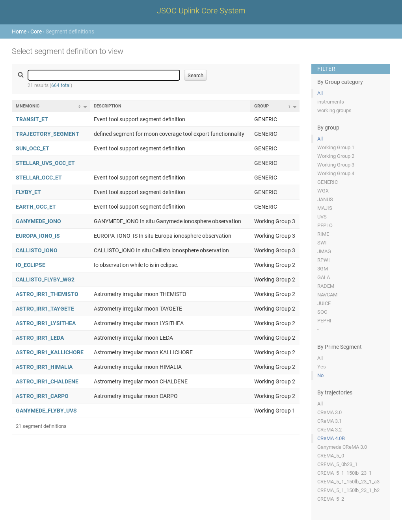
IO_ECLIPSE (30, 265)
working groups (334, 110)
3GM (322, 269)
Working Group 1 (335, 147)
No (320, 375)
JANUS (325, 199)
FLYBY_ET (28, 192)
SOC (322, 312)
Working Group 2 (335, 156)
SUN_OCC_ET (32, 148)
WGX (323, 191)
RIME (323, 234)
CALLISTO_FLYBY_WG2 (45, 279)
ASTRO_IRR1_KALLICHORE (50, 352)
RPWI (323, 260)
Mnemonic (27, 106)
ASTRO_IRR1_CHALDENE (47, 381)
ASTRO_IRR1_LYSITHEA (46, 323)
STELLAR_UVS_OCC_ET (45, 163)
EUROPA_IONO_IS (38, 236)
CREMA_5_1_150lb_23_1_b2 (348, 490)
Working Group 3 (335, 165)
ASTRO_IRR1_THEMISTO (47, 294)
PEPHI (324, 321)
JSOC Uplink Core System (201, 10)
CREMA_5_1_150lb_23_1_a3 (348, 482)
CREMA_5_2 (330, 499)
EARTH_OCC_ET (36, 207)
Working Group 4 (335, 173)
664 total (61, 85)
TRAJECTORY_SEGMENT (47, 134)
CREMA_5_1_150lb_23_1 (344, 473)
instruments (330, 102)
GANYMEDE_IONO (38, 221)
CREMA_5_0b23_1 (337, 464)
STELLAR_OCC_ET (39, 177)
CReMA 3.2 (329, 430)
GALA (323, 277)
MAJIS (324, 208)
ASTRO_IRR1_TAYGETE (45, 308)
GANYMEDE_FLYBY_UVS (46, 410)
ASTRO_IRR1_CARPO (42, 396)
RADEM (325, 286)
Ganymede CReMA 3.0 (342, 447)
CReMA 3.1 (329, 421)
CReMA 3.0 (329, 412)
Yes (321, 367)
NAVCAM (327, 295)
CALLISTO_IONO (37, 250)
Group (261, 106)
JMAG (324, 251)
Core (36, 31)
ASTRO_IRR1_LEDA (40, 338)
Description (107, 106)
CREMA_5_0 (330, 456)
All (320, 93)
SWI (322, 243)
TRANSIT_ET (32, 119)
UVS (322, 217)
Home (19, 31)
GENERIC (327, 182)
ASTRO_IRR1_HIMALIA (44, 367)
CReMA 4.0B (331, 438)
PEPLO (325, 225)
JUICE (324, 303)
